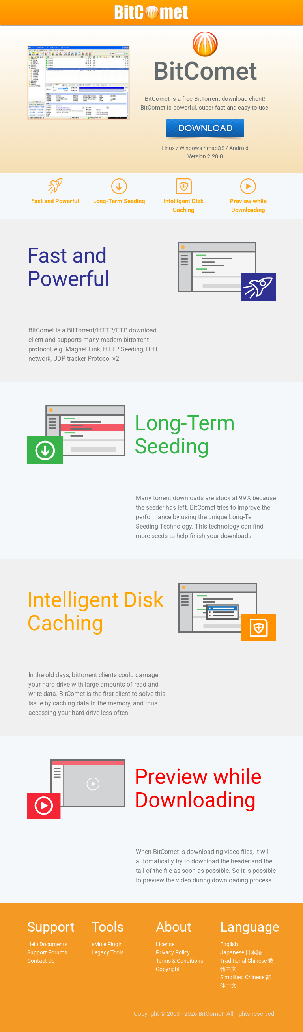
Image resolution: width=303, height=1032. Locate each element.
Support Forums (47, 952)
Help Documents (47, 944)
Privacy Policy (173, 952)
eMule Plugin (107, 944)
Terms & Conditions (179, 961)
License (165, 944)
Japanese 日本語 (241, 952)
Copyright (168, 969)
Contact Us (40, 961)
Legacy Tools (107, 952)
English (229, 944)
